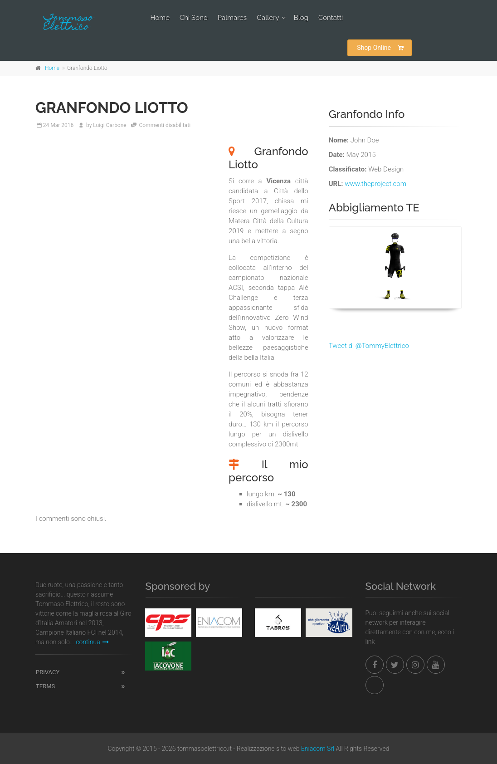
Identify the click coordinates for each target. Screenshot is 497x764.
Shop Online (380, 47)
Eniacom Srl (317, 748)
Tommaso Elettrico (68, 23)
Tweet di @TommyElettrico (369, 346)
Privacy (47, 672)
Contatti (330, 18)
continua (92, 642)
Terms (45, 686)
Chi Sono (194, 18)
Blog (301, 18)
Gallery (268, 18)
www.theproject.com (375, 184)
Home (160, 18)
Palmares (232, 18)
